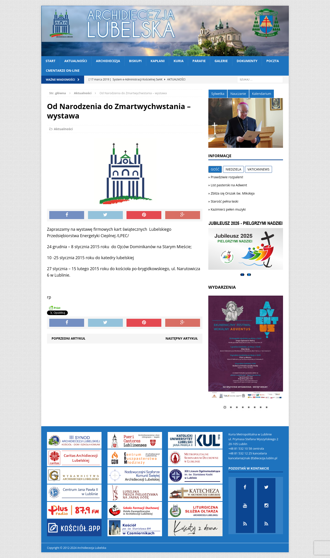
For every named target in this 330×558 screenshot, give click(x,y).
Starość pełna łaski (224, 201)
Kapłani (158, 61)
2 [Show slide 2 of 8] (230, 407)
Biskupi (135, 61)
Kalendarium (261, 93)
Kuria (178, 61)
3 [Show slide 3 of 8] (236, 407)
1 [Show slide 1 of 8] (224, 407)
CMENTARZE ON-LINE (63, 70)
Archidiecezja (108, 61)
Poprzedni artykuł (68, 338)
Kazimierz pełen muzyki (228, 209)
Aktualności (75, 61)
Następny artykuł (181, 338)
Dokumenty (247, 61)
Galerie (221, 61)
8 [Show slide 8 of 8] (266, 407)
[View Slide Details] (245, 245)
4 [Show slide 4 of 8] (242, 407)
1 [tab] (242, 274)
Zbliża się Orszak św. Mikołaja (232, 193)
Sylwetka (217, 93)
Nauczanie (238, 93)
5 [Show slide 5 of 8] (248, 407)
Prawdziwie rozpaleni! (227, 177)
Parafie (199, 61)
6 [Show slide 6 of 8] (254, 407)
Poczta (272, 61)
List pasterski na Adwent (229, 185)
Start (50, 61)
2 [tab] (249, 274)
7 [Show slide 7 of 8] (260, 407)
